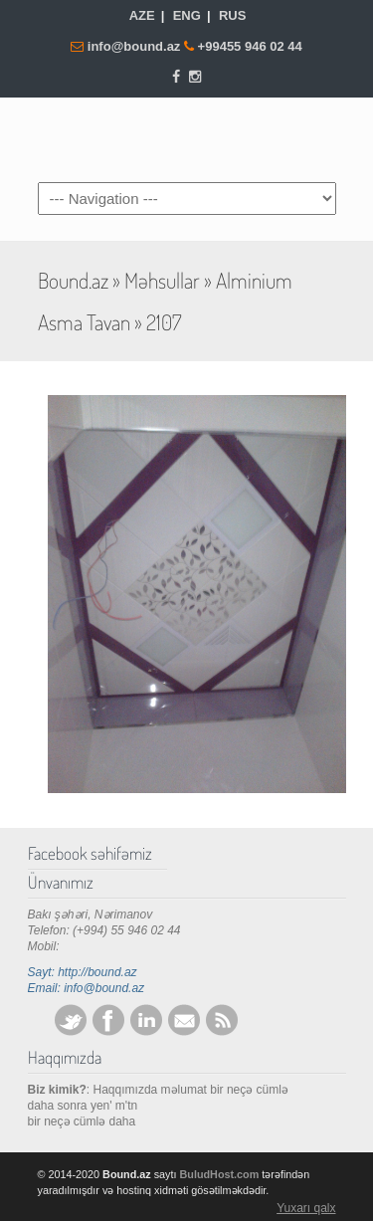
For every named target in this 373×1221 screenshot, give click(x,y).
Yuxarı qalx (306, 1208)
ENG (187, 15)
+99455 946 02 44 (250, 46)
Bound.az (187, 138)
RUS (232, 15)
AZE (142, 15)
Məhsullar (162, 280)
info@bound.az (136, 46)
